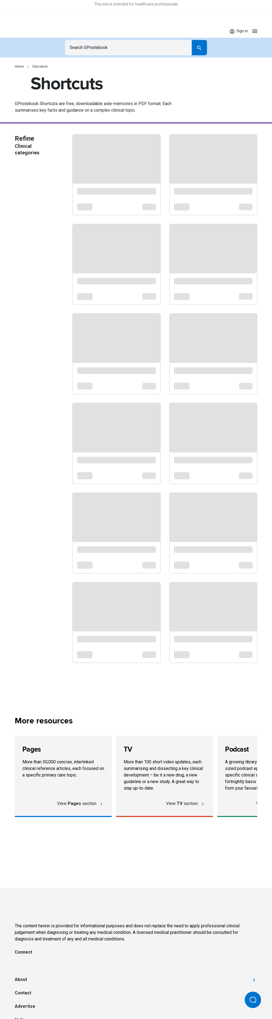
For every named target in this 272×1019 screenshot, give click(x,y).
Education (40, 66)
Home (19, 66)
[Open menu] (254, 31)
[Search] (199, 47)
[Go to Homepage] (31, 31)
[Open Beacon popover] (253, 1000)
